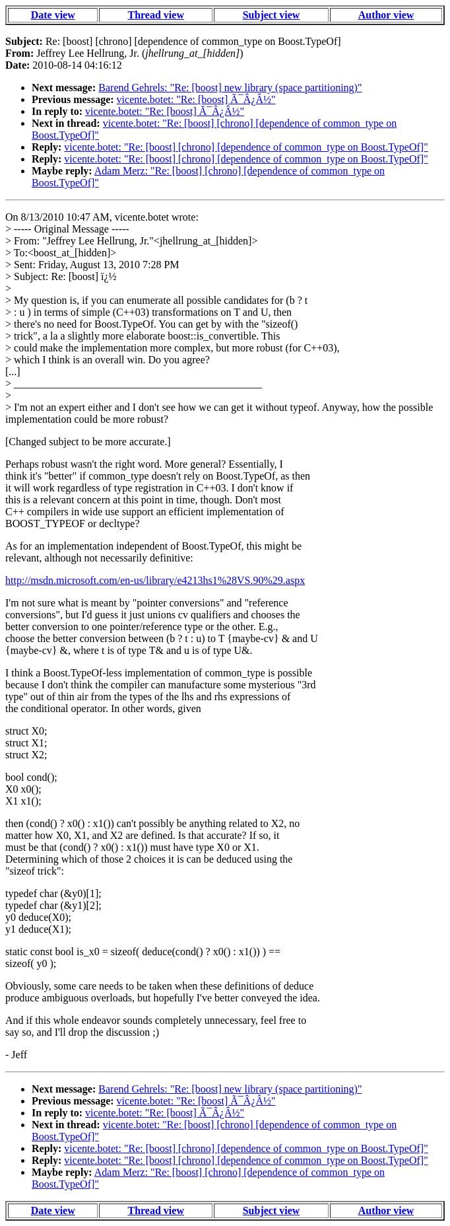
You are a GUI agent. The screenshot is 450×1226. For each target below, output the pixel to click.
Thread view (155, 14)
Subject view (271, 14)
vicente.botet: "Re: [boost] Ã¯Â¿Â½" (196, 99)
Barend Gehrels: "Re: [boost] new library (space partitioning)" (230, 87)
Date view (53, 14)
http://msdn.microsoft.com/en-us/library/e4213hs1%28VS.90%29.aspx (155, 580)
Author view (386, 14)
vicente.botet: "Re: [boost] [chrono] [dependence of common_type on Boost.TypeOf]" (246, 147)
